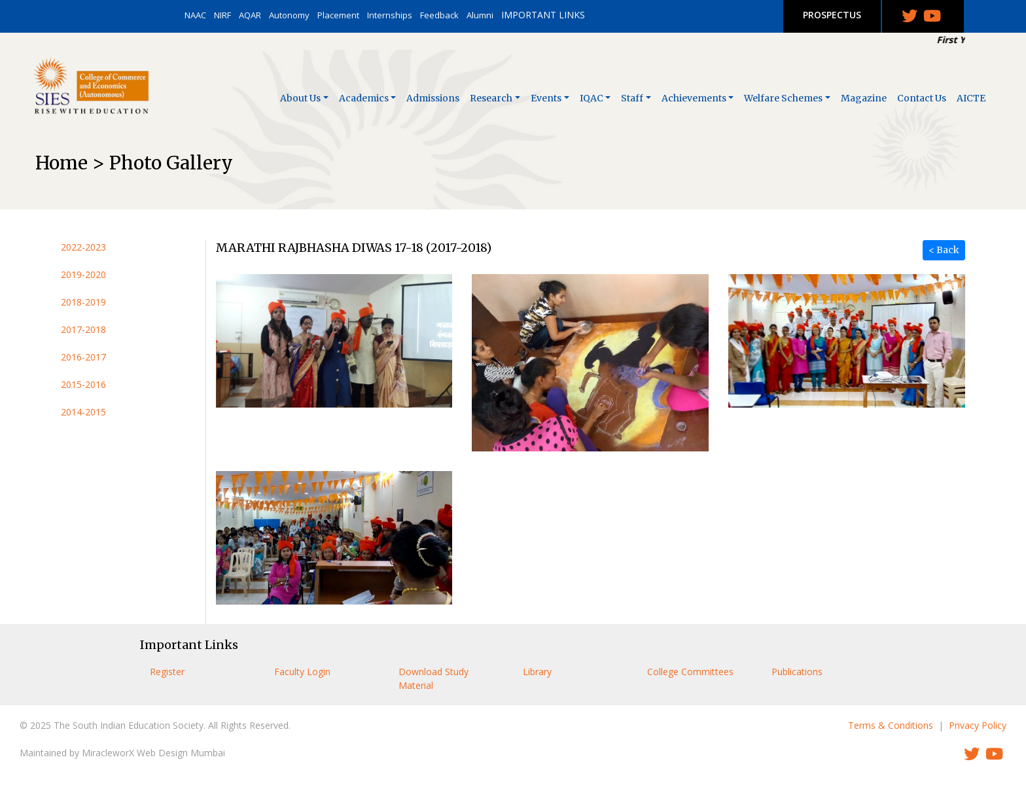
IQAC (591, 98)
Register (167, 671)
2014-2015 (83, 412)
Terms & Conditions (890, 725)
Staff (632, 98)
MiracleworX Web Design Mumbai (153, 752)
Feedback (439, 15)
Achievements (694, 98)
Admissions (432, 98)
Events (546, 98)
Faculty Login (302, 671)
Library (537, 671)
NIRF (222, 15)
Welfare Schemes (783, 98)
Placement (338, 15)
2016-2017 (83, 357)
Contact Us (921, 98)
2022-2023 (83, 247)
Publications (797, 671)
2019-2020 (83, 274)
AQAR (250, 15)
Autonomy (289, 15)
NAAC (195, 15)
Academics (364, 98)
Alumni (480, 15)
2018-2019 (83, 302)
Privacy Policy (977, 725)
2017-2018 (83, 329)
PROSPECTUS (832, 15)
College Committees (690, 671)
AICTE (971, 98)
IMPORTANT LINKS (543, 15)
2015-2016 (83, 384)
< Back (944, 250)
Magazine (864, 98)
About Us (300, 98)
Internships (389, 15)
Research (491, 98)
